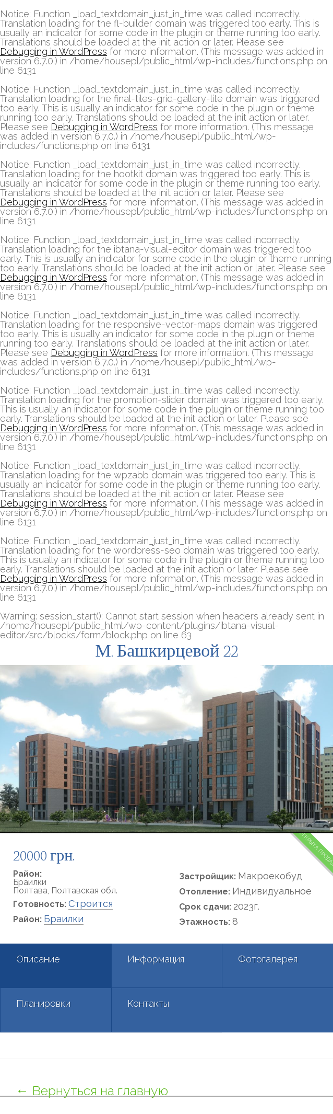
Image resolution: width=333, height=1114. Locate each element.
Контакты (148, 1003)
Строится (90, 903)
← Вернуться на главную (92, 1090)
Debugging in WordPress (53, 51)
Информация (155, 959)
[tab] (55, 966)
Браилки (64, 918)
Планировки (43, 1003)
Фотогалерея (268, 959)
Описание (38, 959)
